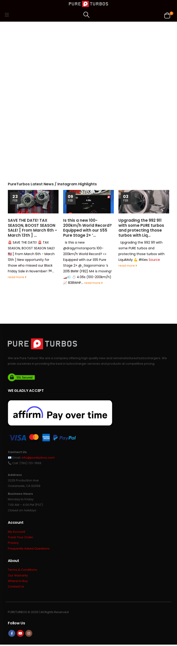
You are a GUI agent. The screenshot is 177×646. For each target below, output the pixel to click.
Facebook (11, 634)
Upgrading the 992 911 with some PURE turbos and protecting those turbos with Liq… (141, 228)
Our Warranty (18, 576)
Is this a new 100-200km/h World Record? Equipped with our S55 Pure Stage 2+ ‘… (87, 228)
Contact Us (16, 588)
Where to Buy (18, 582)
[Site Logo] (88, 4)
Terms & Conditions (22, 570)
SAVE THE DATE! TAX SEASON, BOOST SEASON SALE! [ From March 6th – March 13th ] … (32, 228)
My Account (16, 532)
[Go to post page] (33, 201)
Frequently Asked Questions (29, 549)
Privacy (13, 543)
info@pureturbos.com (38, 457)
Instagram (28, 634)
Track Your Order (20, 537)
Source (154, 259)
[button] (8, 15)
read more (17, 277)
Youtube (20, 634)
